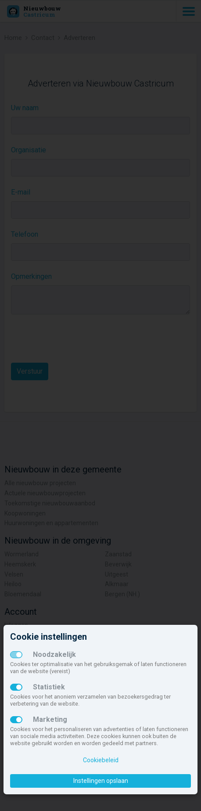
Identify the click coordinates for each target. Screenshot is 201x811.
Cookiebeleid (100, 760)
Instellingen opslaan (100, 780)
